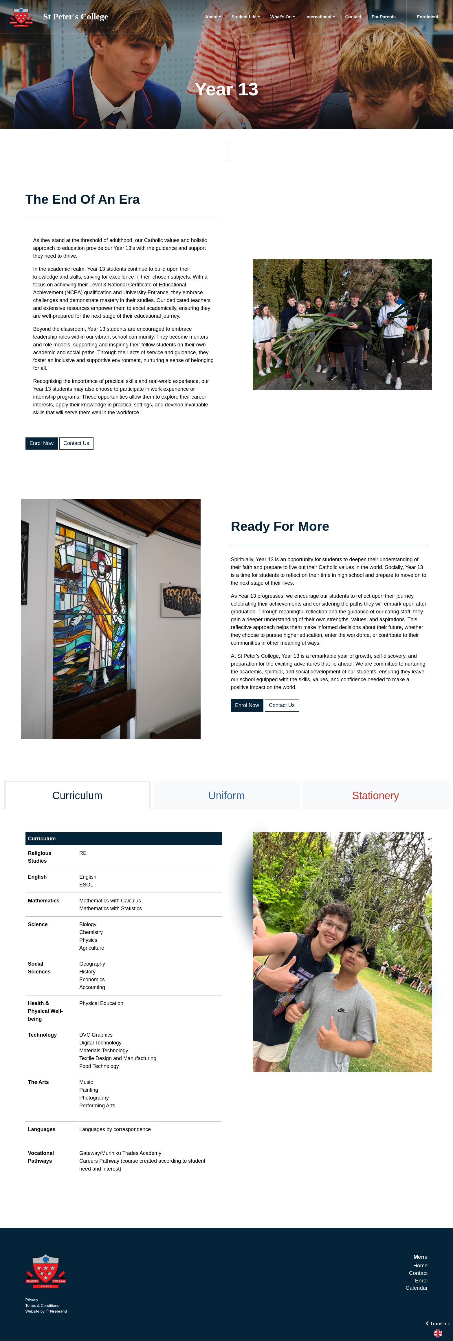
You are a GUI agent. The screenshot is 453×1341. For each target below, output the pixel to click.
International (318, 16)
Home (420, 1265)
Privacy (31, 1300)
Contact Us (76, 443)
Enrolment (427, 16)
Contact (353, 16)
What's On (280, 16)
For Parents (384, 16)
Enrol (421, 1281)
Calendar (417, 1288)
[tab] (77, 795)
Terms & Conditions (42, 1305)
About (211, 16)
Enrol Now (42, 443)
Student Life (244, 16)
